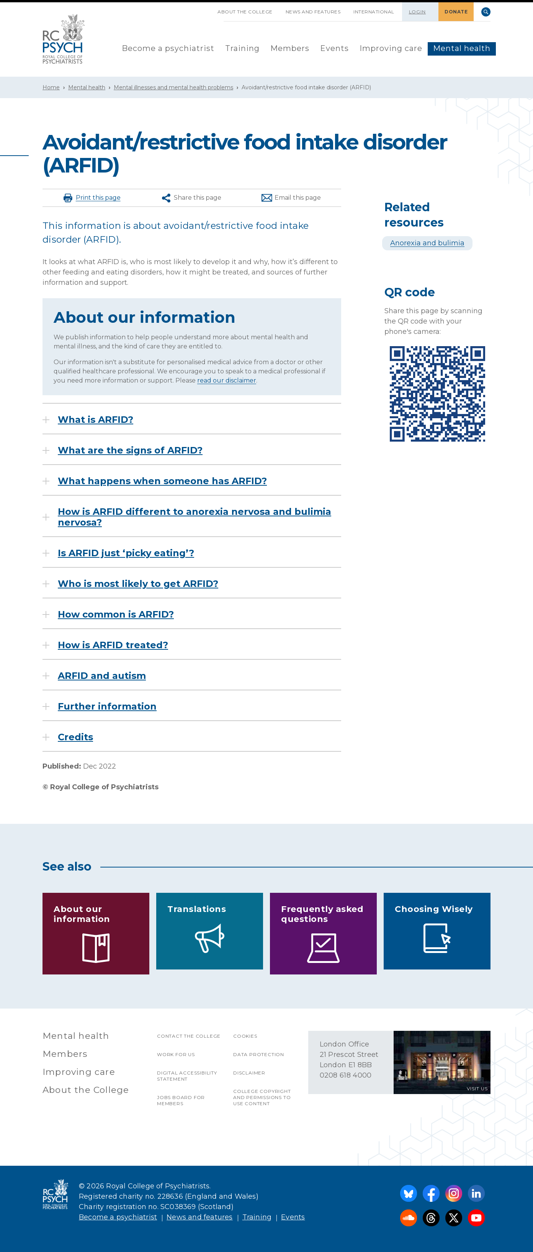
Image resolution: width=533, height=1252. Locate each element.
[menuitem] (168, 49)
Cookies (245, 1036)
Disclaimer (249, 1073)
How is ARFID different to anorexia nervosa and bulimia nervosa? (194, 517)
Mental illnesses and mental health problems (173, 87)
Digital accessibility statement (187, 1076)
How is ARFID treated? (113, 645)
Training (242, 48)
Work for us (176, 1054)
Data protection (258, 1054)
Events (334, 48)
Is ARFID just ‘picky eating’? (126, 553)
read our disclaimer (226, 380)
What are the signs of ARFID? (130, 450)
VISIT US (477, 1088)
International (373, 12)
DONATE (456, 12)
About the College (245, 12)
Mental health (461, 48)
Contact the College (189, 1036)
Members (289, 48)
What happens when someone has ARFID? (162, 481)
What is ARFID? (95, 419)
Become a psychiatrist (168, 48)
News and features (313, 12)
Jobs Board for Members (181, 1100)
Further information (107, 706)
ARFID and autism (102, 675)
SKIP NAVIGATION (204, 9)
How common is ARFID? (116, 614)
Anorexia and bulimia (427, 243)
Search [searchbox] (485, 11)
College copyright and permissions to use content (262, 1097)
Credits (75, 737)
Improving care (391, 48)
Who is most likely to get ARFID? (138, 583)
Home (51, 87)
